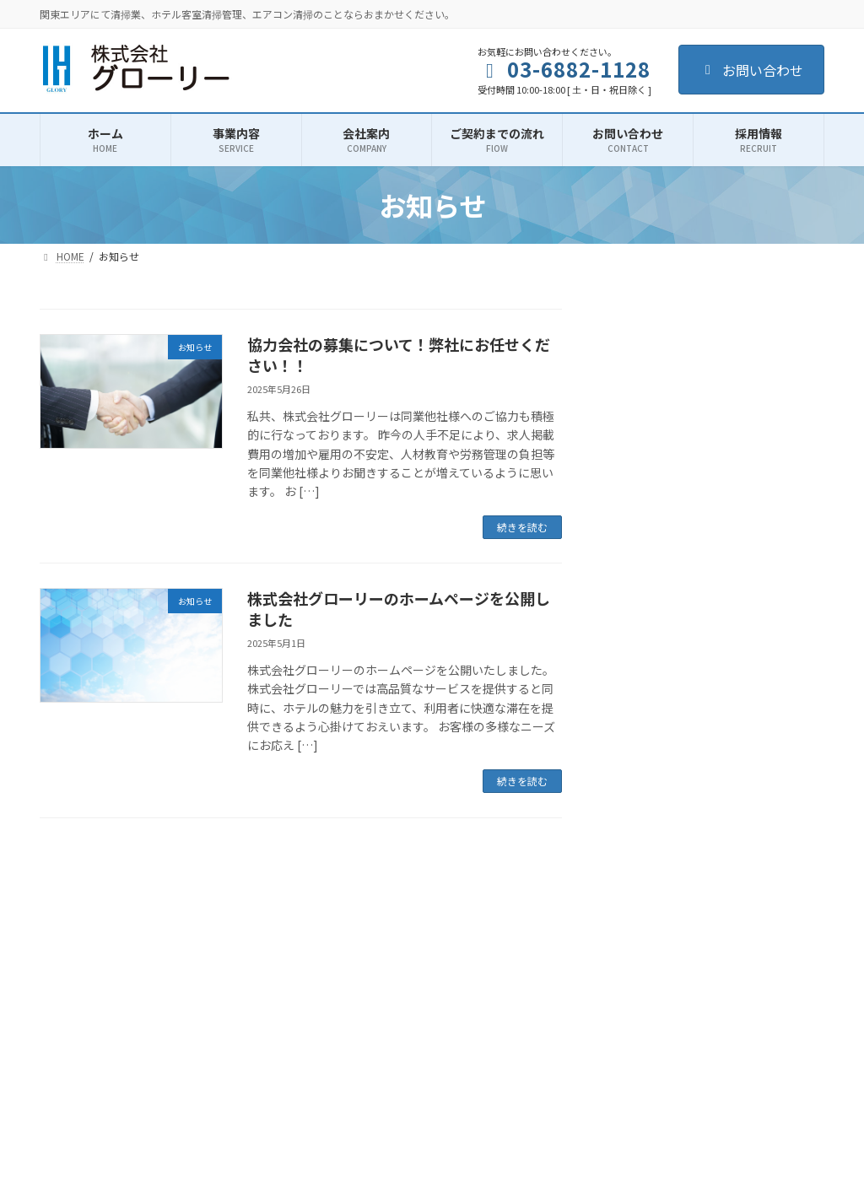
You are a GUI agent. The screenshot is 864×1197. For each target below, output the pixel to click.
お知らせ (641, 599)
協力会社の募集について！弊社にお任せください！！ (398, 354)
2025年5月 (646, 681)
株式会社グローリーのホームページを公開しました (398, 608)
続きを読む (522, 527)
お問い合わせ (751, 70)
